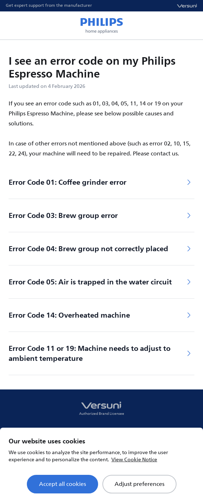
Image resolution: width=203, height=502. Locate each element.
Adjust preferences (139, 484)
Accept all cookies (62, 484)
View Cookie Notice (134, 460)
